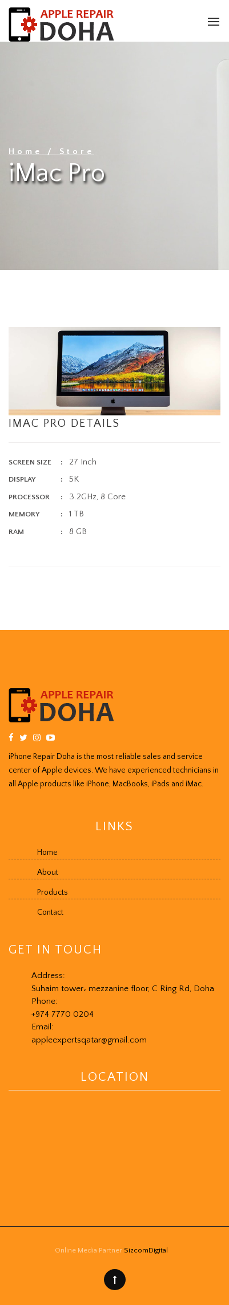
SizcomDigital (146, 1250)
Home (28, 151)
